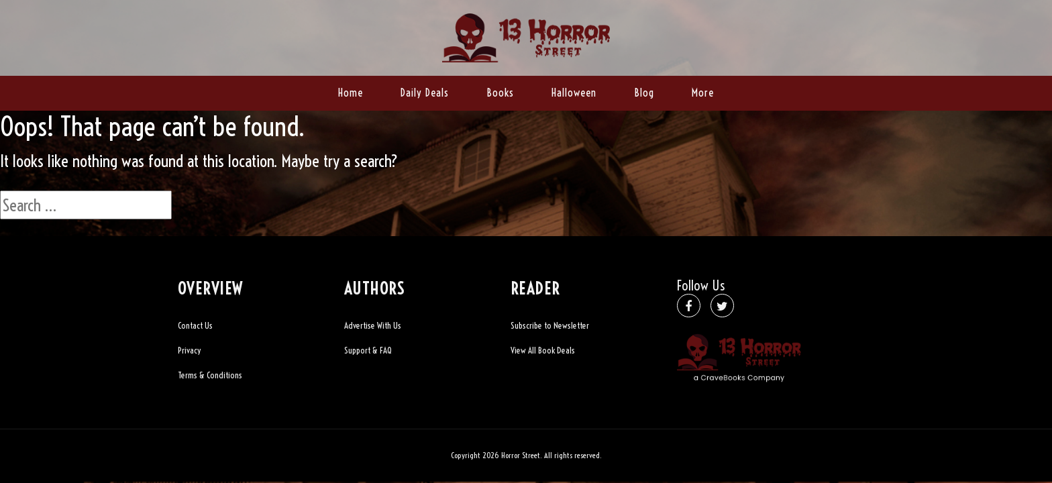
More (703, 92)
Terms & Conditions (210, 375)
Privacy (189, 350)
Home (350, 92)
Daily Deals (425, 92)
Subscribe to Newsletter (550, 325)
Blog (644, 92)
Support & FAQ (368, 350)
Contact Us (195, 325)
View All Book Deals (543, 350)
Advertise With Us (372, 325)
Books (500, 92)
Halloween (573, 92)
